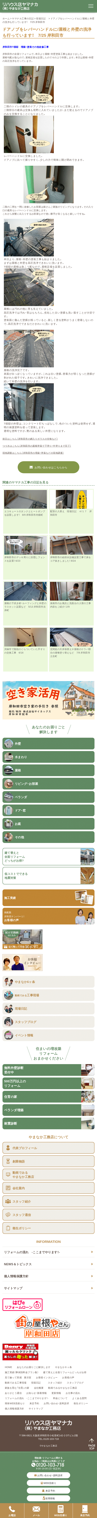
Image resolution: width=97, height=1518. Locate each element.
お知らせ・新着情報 (36, 1393)
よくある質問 (79, 1398)
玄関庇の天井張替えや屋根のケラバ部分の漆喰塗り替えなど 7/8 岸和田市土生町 (70, 652)
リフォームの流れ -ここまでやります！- (32, 1252)
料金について (60, 1398)
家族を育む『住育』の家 (17, 1387)
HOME (8, 1367)
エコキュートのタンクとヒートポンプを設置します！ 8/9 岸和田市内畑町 (24, 513)
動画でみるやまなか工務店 (62, 1387)
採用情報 (50, 1498)
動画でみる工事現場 (15, 1382)
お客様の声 (68, 1377)
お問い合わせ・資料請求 (56, 1403)
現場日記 (42, 18)
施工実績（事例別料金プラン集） (21, 1372)
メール (36, 1511)
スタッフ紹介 (55, 1382)
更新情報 (56, 1393)
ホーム (6, 18)
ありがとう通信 (13, 1393)
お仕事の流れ (73, 1393)
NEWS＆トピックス (18, 1264)
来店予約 (34, 1403)
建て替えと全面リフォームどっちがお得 (64, 1372)
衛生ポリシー (81, 1403)
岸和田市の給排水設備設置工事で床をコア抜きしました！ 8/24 (70, 558)
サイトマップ (13, 1288)
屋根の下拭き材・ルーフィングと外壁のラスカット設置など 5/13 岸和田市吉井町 (25, 606)
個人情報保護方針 (16, 1276)
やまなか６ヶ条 (63, 1367)
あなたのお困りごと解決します (33, 1367)
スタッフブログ (75, 1382)
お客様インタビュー (47, 1377)
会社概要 (39, 1387)
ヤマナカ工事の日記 (23, 18)
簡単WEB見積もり (15, 1403)
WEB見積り (48, 1483)
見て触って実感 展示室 (18, 1377)
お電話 (12, 1511)
